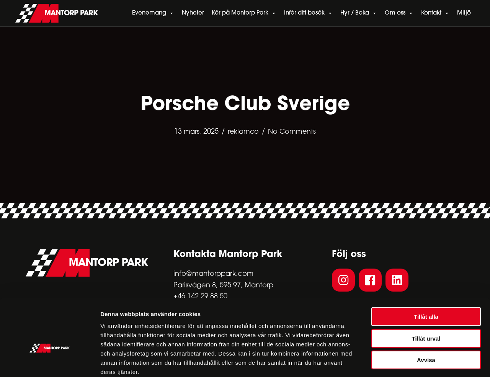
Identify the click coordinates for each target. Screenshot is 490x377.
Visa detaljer (416, 362)
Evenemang (153, 13)
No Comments (292, 132)
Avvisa (426, 319)
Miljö (464, 13)
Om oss (399, 13)
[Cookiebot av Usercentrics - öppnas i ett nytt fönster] (49, 362)
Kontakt (435, 13)
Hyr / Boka (358, 13)
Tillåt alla (426, 275)
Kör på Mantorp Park (244, 13)
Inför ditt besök (308, 13)
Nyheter (193, 13)
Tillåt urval (426, 297)
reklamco (243, 132)
